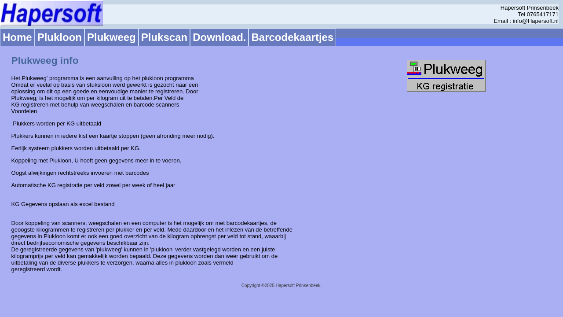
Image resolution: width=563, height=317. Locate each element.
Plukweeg (111, 37)
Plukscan (164, 37)
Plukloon (59, 37)
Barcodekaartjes (292, 37)
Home (17, 37)
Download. (219, 37)
